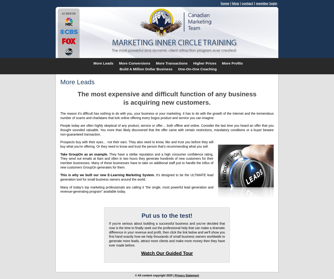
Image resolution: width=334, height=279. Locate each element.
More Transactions (172, 63)
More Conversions (134, 63)
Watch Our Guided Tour (167, 253)
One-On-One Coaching (197, 69)
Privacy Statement (187, 275)
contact (247, 3)
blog (235, 3)
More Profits (232, 63)
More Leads (103, 63)
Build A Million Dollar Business (146, 69)
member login (266, 3)
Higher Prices (204, 63)
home (225, 3)
